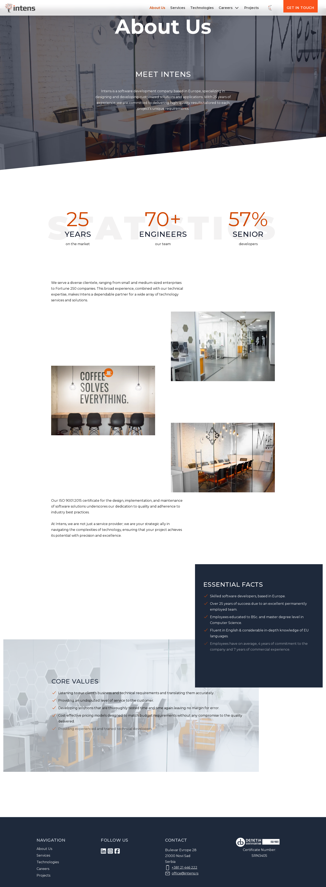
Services (177, 8)
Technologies (202, 8)
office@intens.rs (185, 873)
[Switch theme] (270, 8)
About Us (157, 8)
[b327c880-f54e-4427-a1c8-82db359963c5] (110, 851)
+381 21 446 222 (184, 868)
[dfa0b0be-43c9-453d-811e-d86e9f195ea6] (117, 851)
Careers (43, 869)
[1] (103, 851)
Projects (251, 8)
